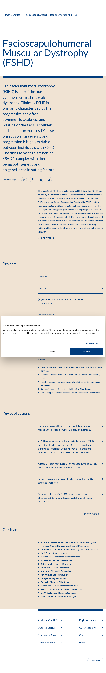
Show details (91, 343)
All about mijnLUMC (50, 620)
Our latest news (91, 627)
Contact (91, 635)
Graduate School (50, 642)
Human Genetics (11, 14)
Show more (47, 237)
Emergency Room (50, 635)
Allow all (86, 351)
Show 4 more (91, 513)
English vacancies (91, 620)
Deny (52, 351)
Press (91, 642)
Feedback (95, 660)
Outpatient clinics (50, 627)
